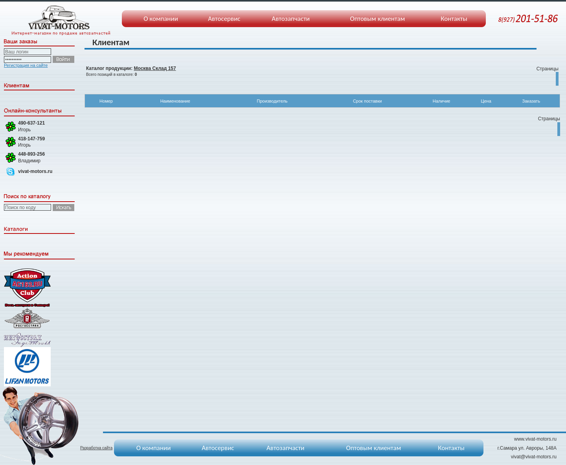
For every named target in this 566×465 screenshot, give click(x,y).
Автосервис (224, 19)
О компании (160, 19)
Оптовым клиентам (377, 19)
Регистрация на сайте (26, 65)
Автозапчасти (291, 19)
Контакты (454, 19)
